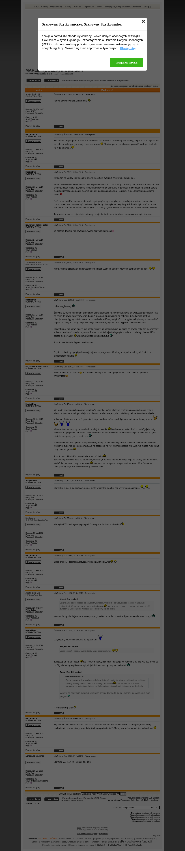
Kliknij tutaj (127, 48)
